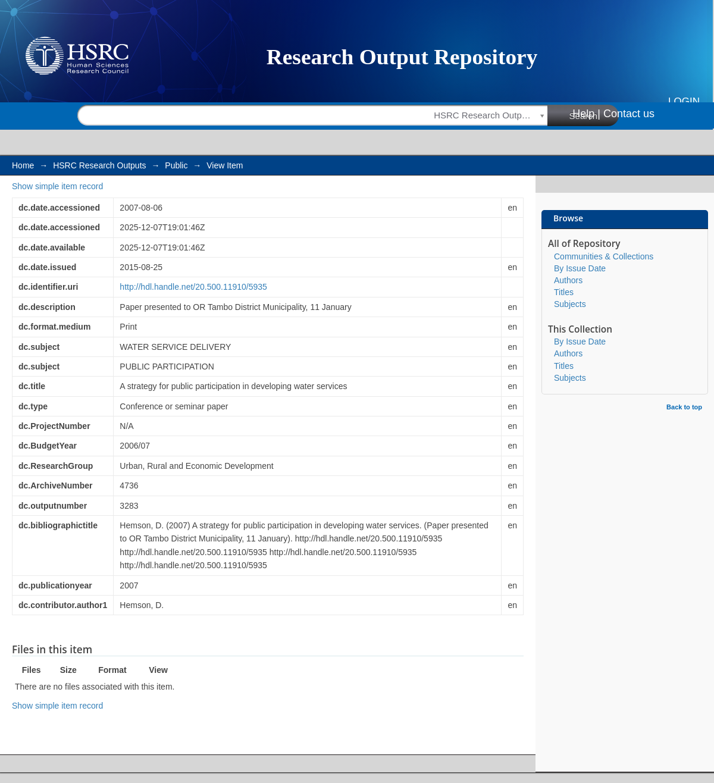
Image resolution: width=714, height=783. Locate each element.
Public (176, 165)
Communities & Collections (603, 256)
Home (23, 165)
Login (684, 101)
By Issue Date (580, 268)
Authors (568, 280)
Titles (564, 292)
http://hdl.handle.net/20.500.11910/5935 (193, 287)
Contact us (628, 114)
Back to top (684, 407)
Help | (586, 114)
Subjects (570, 304)
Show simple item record (57, 186)
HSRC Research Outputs (99, 165)
